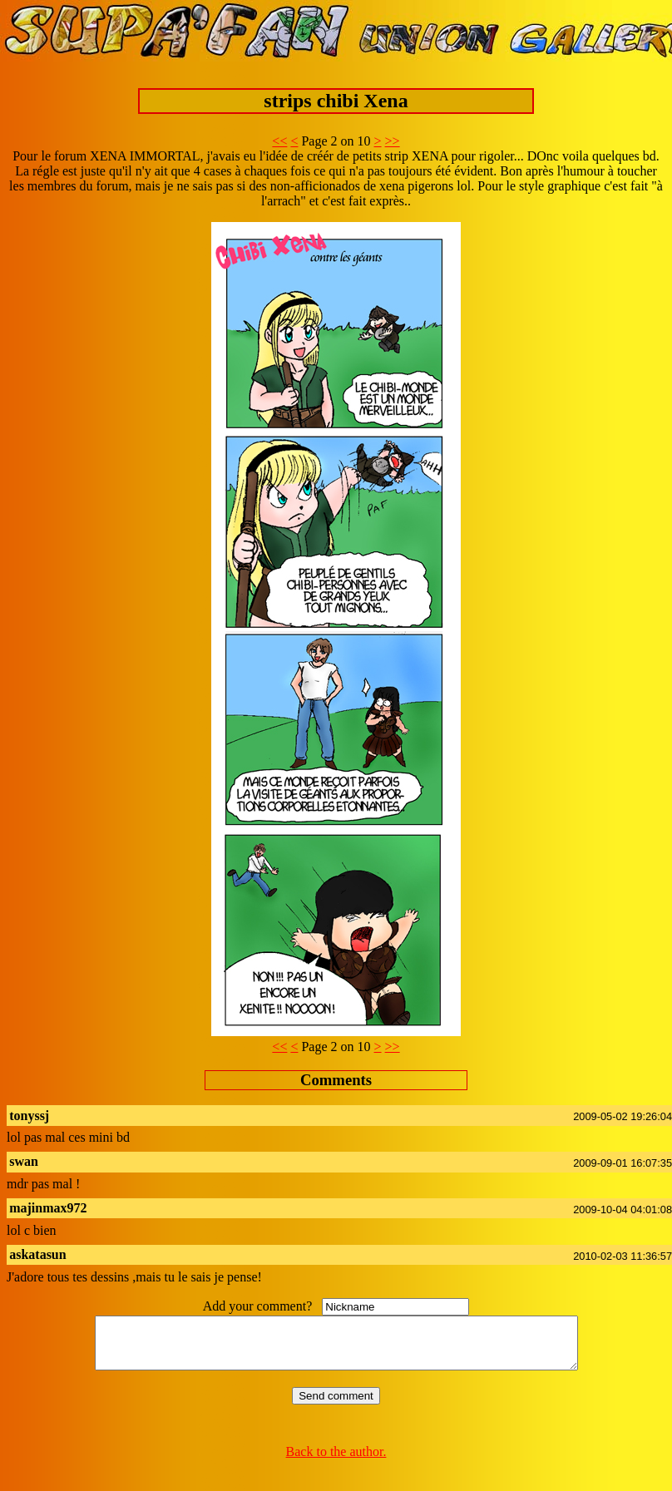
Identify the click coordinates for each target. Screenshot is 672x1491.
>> (392, 141)
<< (279, 141)
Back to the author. (336, 1461)
